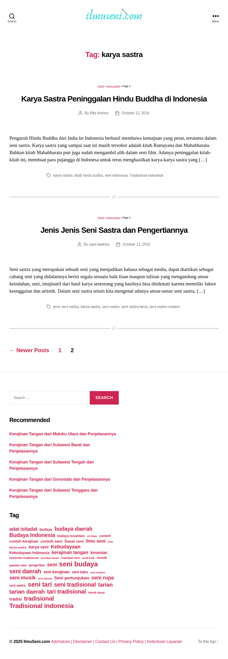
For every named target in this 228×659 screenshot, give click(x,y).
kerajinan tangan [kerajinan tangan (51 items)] (70, 552)
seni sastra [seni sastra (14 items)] (17, 585)
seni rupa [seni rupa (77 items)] (102, 578)
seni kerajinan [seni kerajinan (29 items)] (56, 572)
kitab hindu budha (89, 175)
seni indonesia (116, 175)
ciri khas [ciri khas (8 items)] (92, 536)
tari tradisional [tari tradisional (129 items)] (66, 591)
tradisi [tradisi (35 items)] (15, 599)
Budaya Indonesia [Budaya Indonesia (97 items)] (32, 535)
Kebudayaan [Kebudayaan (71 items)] (65, 547)
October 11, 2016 (136, 244)
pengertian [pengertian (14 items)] (37, 565)
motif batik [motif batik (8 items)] (88, 558)
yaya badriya (99, 244)
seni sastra (110, 307)
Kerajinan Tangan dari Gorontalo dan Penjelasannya (59, 479)
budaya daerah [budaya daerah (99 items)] (73, 529)
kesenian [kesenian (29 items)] (98, 552)
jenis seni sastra (66, 307)
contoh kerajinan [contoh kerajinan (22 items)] (23, 541)
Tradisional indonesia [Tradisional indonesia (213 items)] (41, 605)
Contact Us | (107, 641)
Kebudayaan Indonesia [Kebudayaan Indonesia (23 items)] (29, 553)
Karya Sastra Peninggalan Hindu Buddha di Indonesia (114, 98)
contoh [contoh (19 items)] (105, 536)
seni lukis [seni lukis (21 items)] (80, 572)
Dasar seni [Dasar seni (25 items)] (74, 541)
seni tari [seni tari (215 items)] (40, 584)
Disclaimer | (84, 641)
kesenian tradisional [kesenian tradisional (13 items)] (23, 558)
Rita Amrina (99, 113)
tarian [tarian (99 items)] (105, 585)
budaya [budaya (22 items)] (46, 529)
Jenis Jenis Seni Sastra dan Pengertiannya (114, 230)
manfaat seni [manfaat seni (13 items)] (70, 558)
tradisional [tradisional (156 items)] (39, 598)
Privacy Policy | (133, 641)
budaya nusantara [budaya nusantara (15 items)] (71, 536)
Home (101, 86)
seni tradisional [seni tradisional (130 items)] (75, 584)
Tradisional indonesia (146, 175)
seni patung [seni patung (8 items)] (45, 578)
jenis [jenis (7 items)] (110, 541)
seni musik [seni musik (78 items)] (22, 578)
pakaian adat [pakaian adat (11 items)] (17, 565)
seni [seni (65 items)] (52, 565)
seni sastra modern (164, 307)
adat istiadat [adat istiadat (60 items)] (23, 529)
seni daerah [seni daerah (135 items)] (25, 571)
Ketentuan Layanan (164, 641)
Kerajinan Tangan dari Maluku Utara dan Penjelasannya (62, 434)
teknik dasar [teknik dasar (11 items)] (96, 592)
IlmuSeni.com (36, 641)
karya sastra (113, 86)
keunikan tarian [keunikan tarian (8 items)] (50, 558)
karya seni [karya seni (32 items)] (38, 547)
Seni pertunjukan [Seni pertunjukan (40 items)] (71, 577)
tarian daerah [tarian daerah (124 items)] (27, 591)
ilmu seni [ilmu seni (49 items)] (96, 541)
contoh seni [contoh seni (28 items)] (51, 541)
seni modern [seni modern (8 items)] (97, 572)
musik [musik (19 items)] (102, 558)
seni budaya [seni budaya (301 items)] (78, 564)
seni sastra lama (134, 307)
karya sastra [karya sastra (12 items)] (17, 547)
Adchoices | (62, 641)
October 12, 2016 (135, 113)
